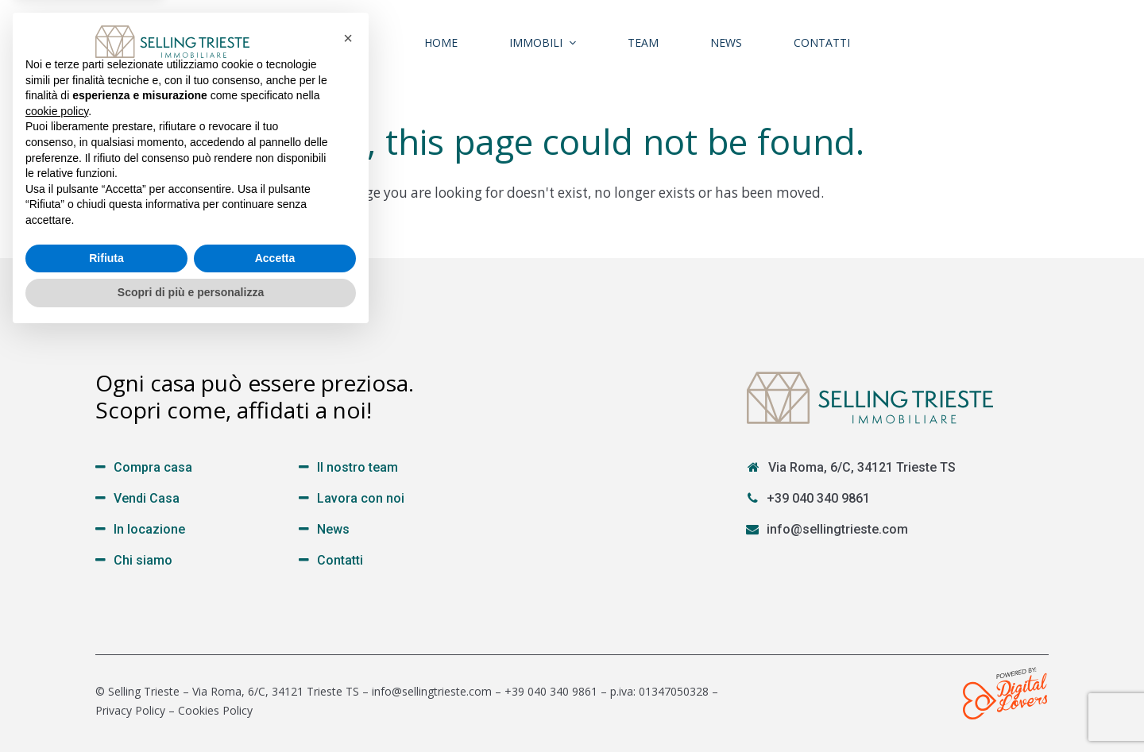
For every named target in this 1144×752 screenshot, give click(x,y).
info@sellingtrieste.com (837, 529)
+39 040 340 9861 (818, 498)
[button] (348, 454)
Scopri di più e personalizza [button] (191, 708)
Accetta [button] (275, 674)
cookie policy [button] (56, 527)
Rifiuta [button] (106, 674)
